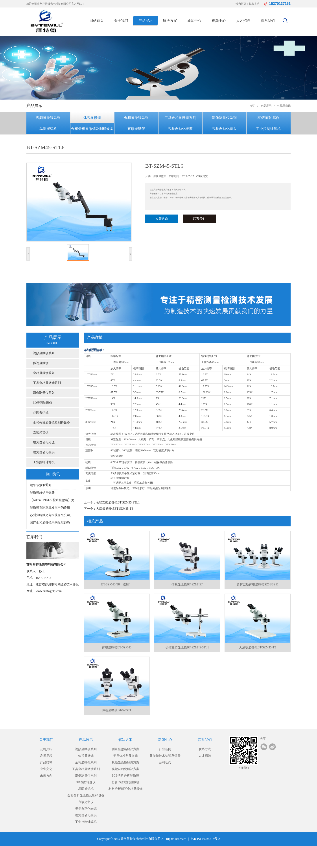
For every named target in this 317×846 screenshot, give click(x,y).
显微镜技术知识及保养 (165, 755)
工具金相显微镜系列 (180, 118)
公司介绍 (46, 749)
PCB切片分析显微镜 (125, 775)
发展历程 (46, 755)
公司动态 (165, 762)
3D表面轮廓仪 (268, 118)
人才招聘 (243, 20)
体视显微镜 (92, 118)
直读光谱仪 (136, 129)
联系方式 (205, 749)
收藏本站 (254, 3)
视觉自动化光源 (180, 129)
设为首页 (241, 3)
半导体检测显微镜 (125, 755)
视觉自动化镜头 (224, 129)
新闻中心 (194, 20)
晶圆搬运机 (48, 129)
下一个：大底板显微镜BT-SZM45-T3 (108, 508)
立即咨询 (162, 218)
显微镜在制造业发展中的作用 (50, 507)
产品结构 (46, 762)
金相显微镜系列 (136, 118)
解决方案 (170, 20)
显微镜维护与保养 (42, 492)
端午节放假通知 (41, 485)
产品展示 (145, 20)
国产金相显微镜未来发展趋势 (50, 522)
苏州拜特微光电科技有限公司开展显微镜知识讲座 (51, 516)
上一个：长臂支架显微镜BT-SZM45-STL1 (112, 502)
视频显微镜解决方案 (125, 762)
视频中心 (219, 20)
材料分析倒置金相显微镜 (125, 788)
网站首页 (97, 20)
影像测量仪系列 (224, 118)
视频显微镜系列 (48, 118)
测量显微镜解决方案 (125, 749)
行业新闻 (165, 749)
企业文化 (46, 769)
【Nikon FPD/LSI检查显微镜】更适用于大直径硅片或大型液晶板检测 (52, 501)
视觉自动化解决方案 (125, 769)
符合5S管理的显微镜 (126, 782)
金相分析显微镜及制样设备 (92, 129)
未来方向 (46, 775)
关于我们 (121, 20)
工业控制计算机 (268, 129)
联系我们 (268, 20)
